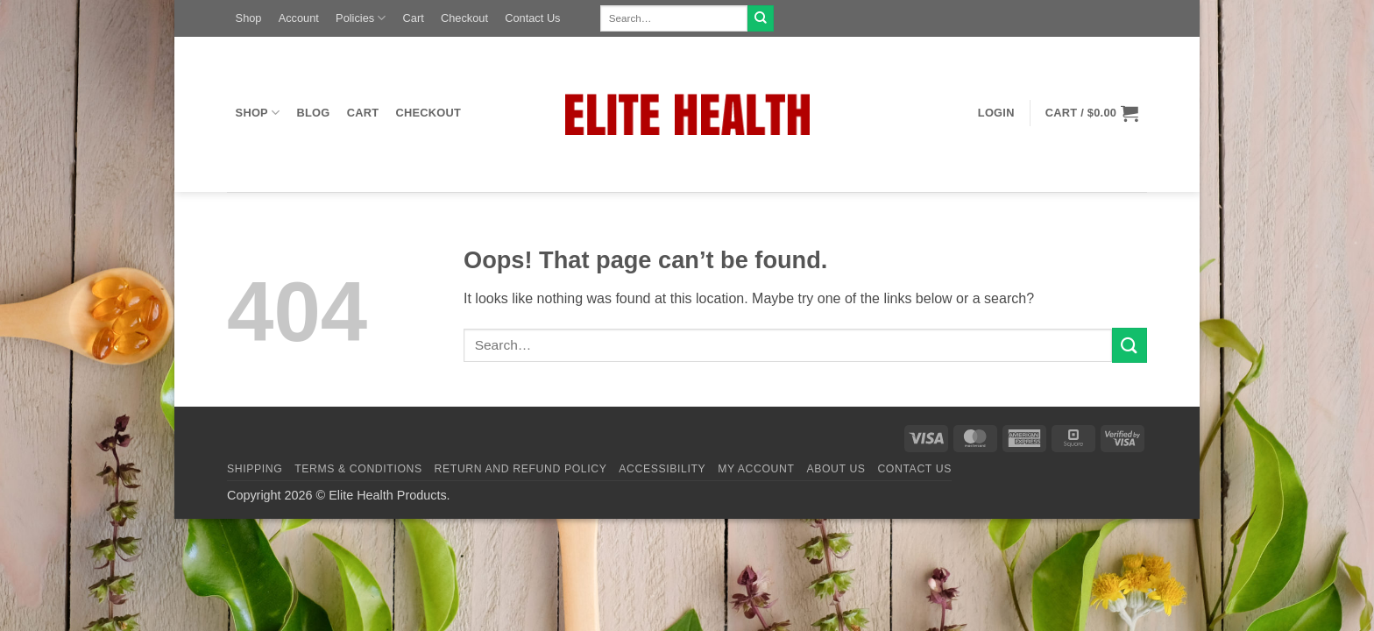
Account (299, 18)
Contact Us (532, 18)
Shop (249, 18)
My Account (756, 469)
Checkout (464, 18)
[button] (996, 113)
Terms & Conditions (358, 469)
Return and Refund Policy (521, 469)
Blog (313, 112)
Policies (361, 18)
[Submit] (760, 18)
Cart (413, 18)
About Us (835, 469)
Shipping (254, 469)
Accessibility (662, 469)
